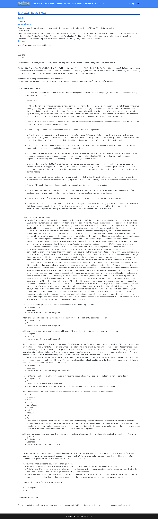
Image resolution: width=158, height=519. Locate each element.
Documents (77, 4)
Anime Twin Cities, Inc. (76, 516)
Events (88, 4)
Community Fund (63, 4)
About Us (36, 4)
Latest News (49, 4)
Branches (99, 4)
